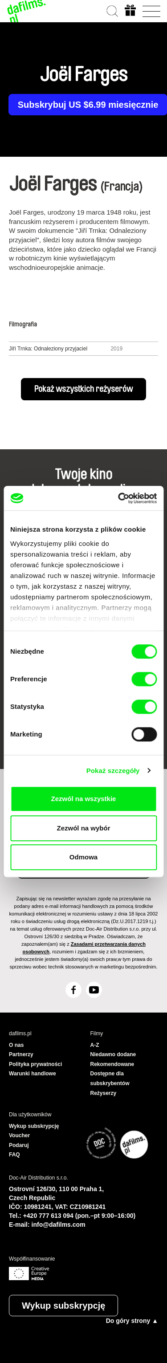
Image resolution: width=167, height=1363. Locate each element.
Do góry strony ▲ (132, 1320)
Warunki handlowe (32, 1073)
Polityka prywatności (35, 1064)
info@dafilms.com (59, 1224)
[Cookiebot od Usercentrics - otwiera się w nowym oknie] (119, 498)
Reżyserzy (103, 1093)
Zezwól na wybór (83, 828)
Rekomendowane (112, 1064)
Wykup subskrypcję (63, 1305)
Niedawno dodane (113, 1054)
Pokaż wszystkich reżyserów (83, 389)
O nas (16, 1045)
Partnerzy (21, 1054)
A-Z (94, 1045)
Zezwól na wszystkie (83, 798)
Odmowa (83, 857)
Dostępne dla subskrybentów (110, 1078)
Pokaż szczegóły (113, 770)
